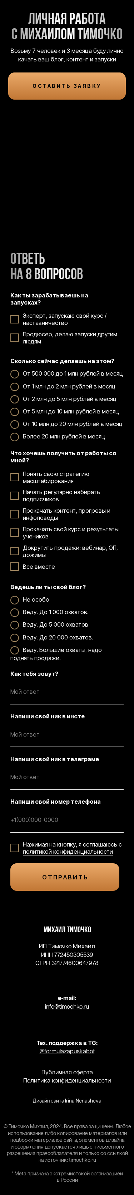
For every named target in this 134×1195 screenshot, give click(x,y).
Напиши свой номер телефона (55, 801)
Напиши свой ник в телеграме (54, 759)
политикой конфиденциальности (68, 851)
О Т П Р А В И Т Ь (65, 877)
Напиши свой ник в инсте (47, 716)
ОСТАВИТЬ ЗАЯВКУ (67, 86)
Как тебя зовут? (34, 673)
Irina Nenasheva (83, 1101)
